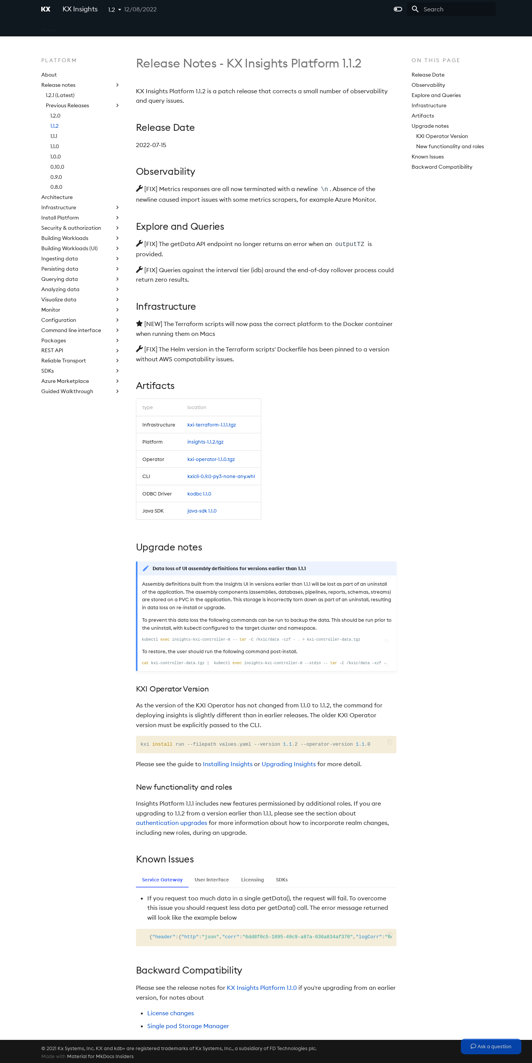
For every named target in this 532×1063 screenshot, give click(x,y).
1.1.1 (53, 136)
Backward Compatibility (442, 166)
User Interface (212, 878)
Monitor (81, 309)
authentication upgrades (171, 821)
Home (48, 27)
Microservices (104, 27)
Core (72, 27)
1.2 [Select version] (111, 9)
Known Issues (428, 156)
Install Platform (81, 217)
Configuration (81, 320)
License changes (170, 1011)
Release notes (81, 85)
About (49, 74)
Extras (223, 27)
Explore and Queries (436, 95)
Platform (142, 27)
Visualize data (81, 299)
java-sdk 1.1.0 (202, 509)
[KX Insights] (45, 9)
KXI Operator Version (442, 136)
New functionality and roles (450, 146)
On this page (436, 60)
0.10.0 (57, 166)
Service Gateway (162, 878)
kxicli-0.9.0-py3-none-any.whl (221, 475)
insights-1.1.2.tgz (205, 440)
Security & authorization (81, 227)
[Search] (451, 9)
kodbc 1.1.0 (199, 492)
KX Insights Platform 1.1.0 (262, 986)
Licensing (194, 27)
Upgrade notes (430, 125)
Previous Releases (83, 105)
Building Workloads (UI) (81, 248)
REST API (81, 350)
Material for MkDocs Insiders (100, 1055)
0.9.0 (56, 177)
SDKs (81, 370)
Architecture (57, 197)
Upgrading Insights (289, 762)
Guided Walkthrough (81, 391)
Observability (428, 85)
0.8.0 (56, 186)
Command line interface (81, 330)
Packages (81, 340)
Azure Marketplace (81, 381)
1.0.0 (55, 156)
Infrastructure (81, 207)
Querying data (81, 279)
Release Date (428, 74)
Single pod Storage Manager (188, 1024)
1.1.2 (54, 125)
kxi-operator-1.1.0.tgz (211, 458)
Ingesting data (81, 258)
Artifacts (423, 115)
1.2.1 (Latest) (60, 95)
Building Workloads (81, 238)
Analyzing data (81, 289)
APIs (167, 27)
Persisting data (81, 268)
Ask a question (491, 1046)
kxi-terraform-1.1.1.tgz (211, 423)
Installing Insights (228, 762)
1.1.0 (54, 146)
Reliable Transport (81, 360)
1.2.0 (55, 115)
